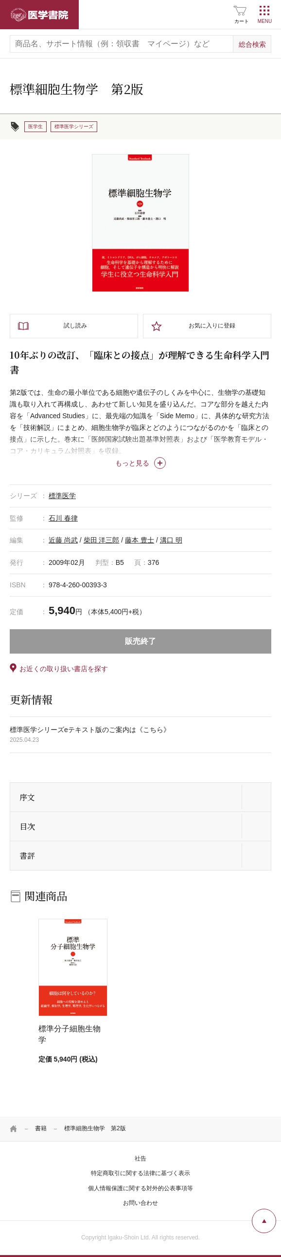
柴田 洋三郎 (102, 540)
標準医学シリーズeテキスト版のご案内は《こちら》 (90, 730)
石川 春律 (63, 518)
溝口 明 (171, 540)
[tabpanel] (140, 223)
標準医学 (62, 496)
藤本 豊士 (139, 540)
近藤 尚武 (63, 540)
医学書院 (39, 14)
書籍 (41, 1128)
